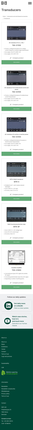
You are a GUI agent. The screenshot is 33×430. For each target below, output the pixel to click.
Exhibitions (4, 346)
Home (4, 16)
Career (3, 349)
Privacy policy (5, 393)
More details (16, 62)
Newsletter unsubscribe (8, 388)
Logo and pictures (6, 356)
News (3, 344)
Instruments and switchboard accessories (17, 16)
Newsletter (4, 386)
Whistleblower (5, 391)
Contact (3, 351)
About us (4, 342)
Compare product (16, 58)
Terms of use (5, 354)
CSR (2, 367)
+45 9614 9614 (8, 421)
